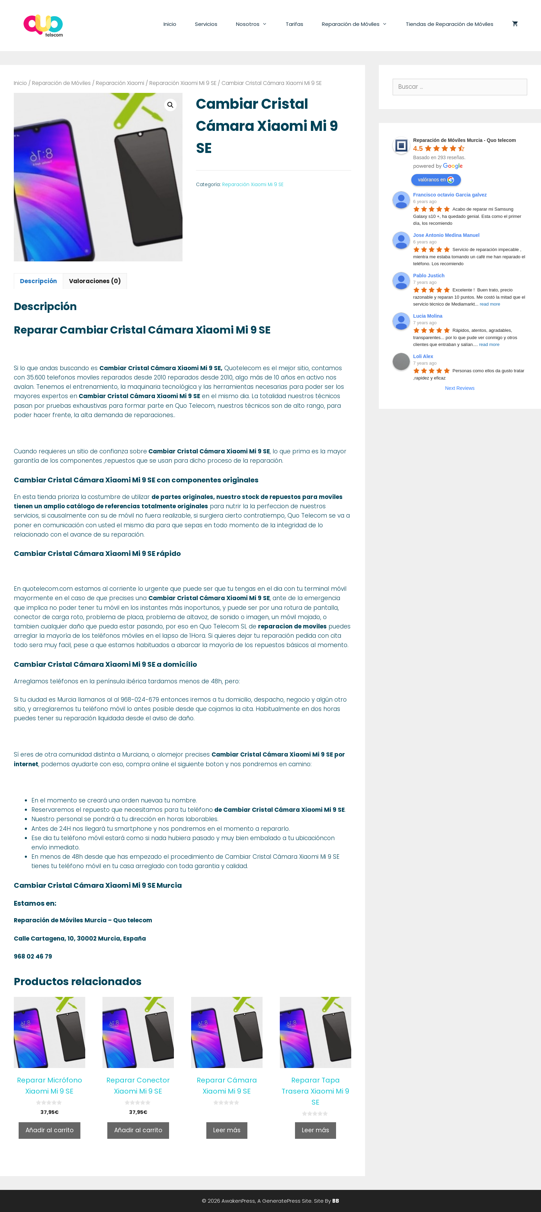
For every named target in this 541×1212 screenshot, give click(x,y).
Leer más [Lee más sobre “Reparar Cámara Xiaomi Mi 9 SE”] (226, 1130)
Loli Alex (423, 356)
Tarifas (294, 24)
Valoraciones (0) (95, 281)
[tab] (38, 281)
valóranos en (436, 179)
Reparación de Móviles (359, 24)
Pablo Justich (429, 275)
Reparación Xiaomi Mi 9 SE (182, 83)
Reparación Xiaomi (120, 83)
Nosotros (256, 24)
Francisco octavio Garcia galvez (450, 195)
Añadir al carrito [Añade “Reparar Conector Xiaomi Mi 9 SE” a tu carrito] (138, 1130)
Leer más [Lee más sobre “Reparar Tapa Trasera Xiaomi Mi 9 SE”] (315, 1130)
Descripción (38, 281)
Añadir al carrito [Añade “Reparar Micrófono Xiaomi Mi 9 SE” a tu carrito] (49, 1130)
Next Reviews (460, 388)
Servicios (206, 24)
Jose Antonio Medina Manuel (446, 235)
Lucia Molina (428, 316)
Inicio (170, 24)
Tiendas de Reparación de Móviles (449, 24)
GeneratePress (281, 1200)
